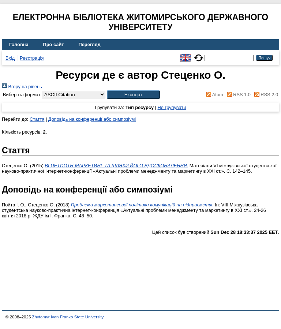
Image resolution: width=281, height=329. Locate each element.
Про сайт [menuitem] (53, 44)
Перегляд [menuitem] (90, 44)
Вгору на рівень (22, 86)
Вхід (10, 58)
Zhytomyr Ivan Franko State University (68, 317)
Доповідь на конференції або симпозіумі (92, 119)
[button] (133, 94)
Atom (213, 94)
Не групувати (172, 107)
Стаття (37, 119)
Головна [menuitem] (19, 44)
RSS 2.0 (265, 94)
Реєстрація (32, 58)
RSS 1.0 (237, 94)
